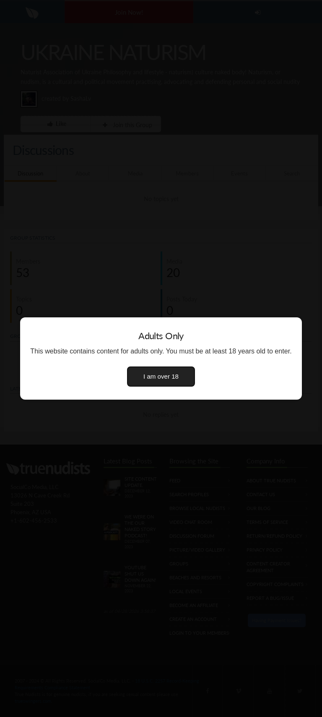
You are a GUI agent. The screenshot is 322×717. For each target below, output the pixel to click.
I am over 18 (161, 376)
